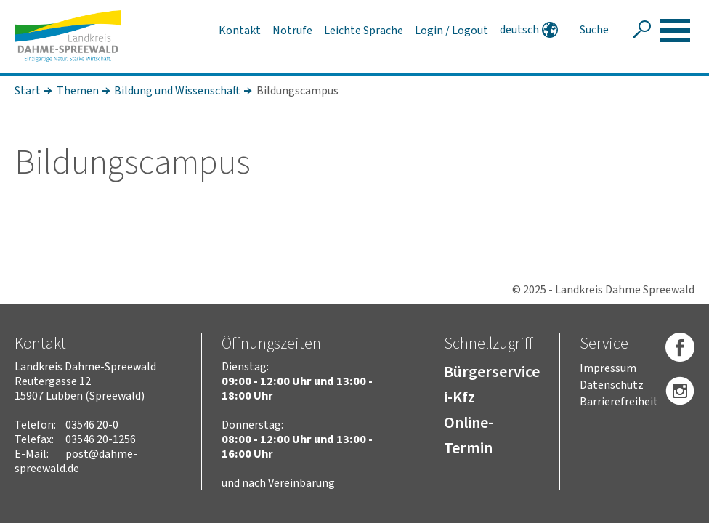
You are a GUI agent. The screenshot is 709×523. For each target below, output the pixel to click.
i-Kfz (459, 397)
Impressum (608, 368)
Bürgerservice (492, 372)
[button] (675, 30)
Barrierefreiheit (619, 402)
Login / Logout (451, 30)
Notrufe (292, 30)
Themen (78, 91)
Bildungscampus (297, 91)
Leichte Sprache (363, 30)
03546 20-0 (91, 425)
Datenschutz (612, 385)
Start (28, 91)
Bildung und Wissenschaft (177, 91)
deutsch (519, 30)
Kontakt (240, 30)
